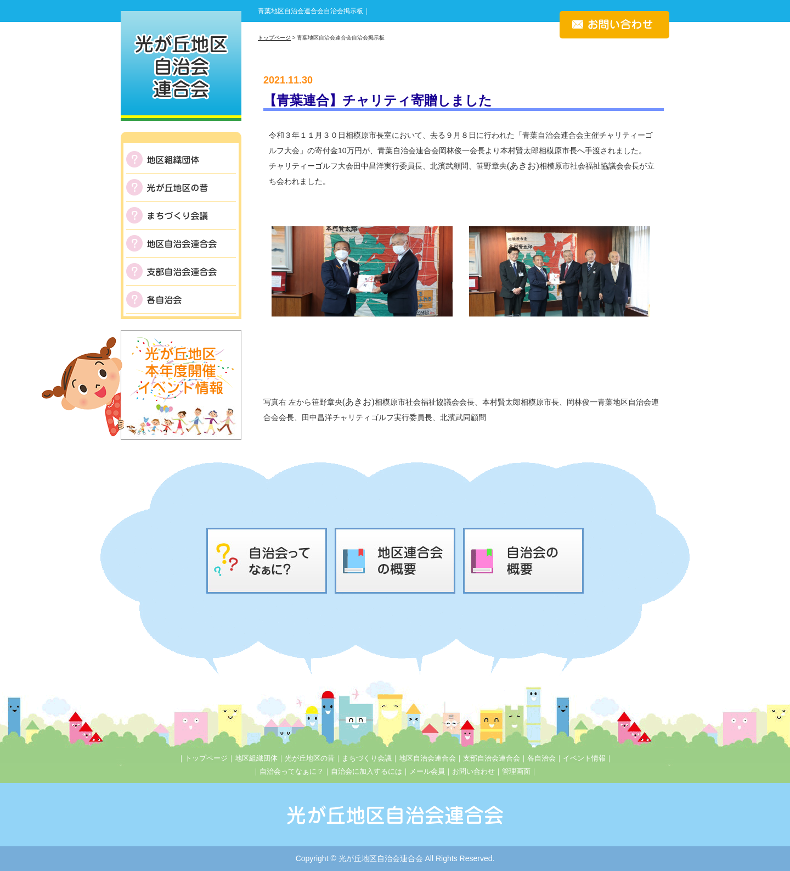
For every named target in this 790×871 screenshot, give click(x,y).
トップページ (274, 38)
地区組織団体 (256, 758)
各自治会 (541, 758)
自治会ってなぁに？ (291, 771)
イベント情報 (584, 758)
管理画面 (516, 771)
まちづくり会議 (367, 758)
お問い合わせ (473, 771)
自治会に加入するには (366, 771)
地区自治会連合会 (427, 758)
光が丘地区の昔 (310, 758)
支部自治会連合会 (491, 758)
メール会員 (427, 771)
